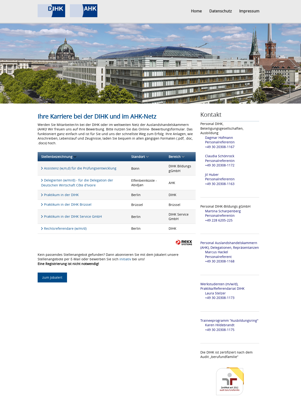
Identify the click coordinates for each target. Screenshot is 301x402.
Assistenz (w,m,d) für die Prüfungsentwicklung (80, 168)
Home (196, 11)
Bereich (176, 156)
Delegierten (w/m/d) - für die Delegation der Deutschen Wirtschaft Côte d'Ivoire (77, 182)
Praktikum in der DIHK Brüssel (67, 204)
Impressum (249, 11)
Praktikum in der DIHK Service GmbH (73, 216)
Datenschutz (220, 11)
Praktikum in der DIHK (61, 195)
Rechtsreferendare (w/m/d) (65, 228)
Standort (140, 156)
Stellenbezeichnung (58, 156)
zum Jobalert (52, 277)
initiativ (125, 259)
